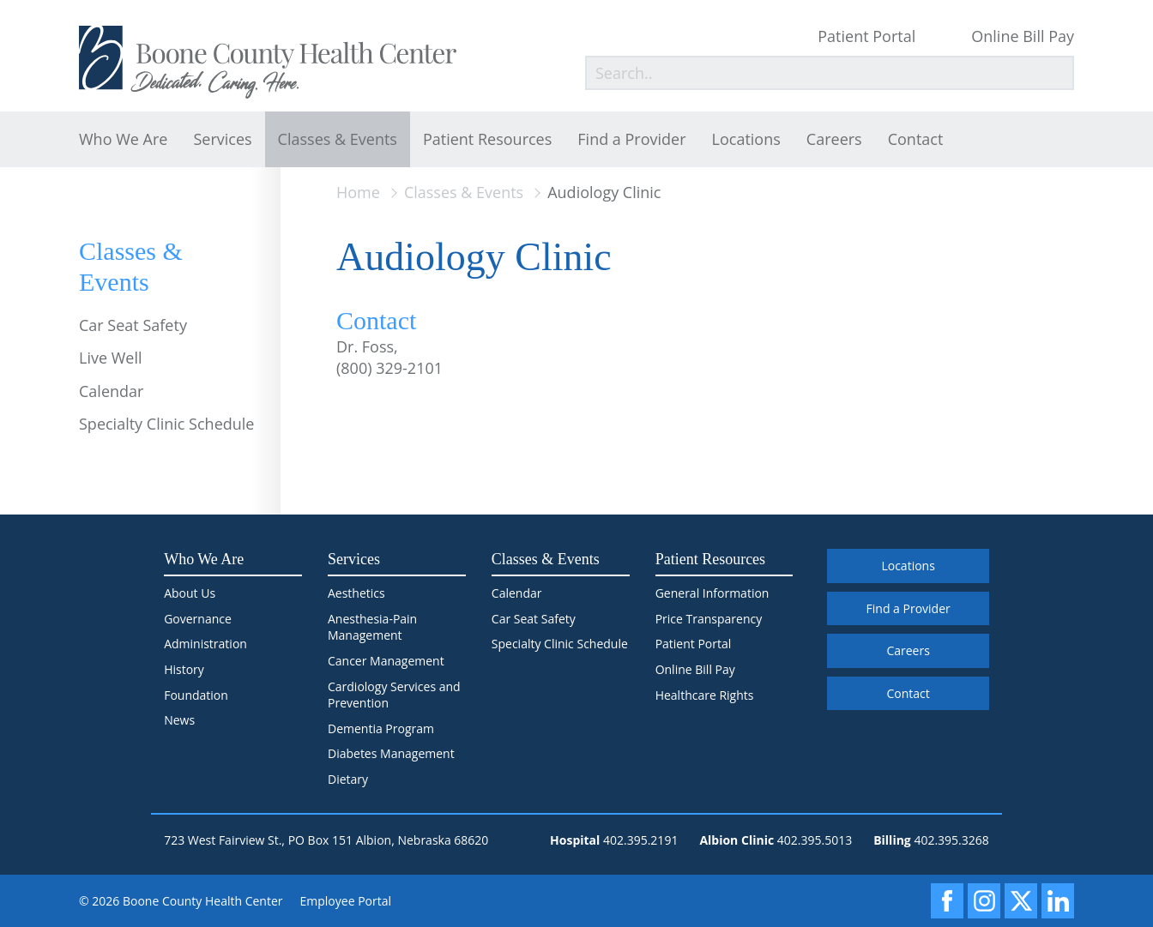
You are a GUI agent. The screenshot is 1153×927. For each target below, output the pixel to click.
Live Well (110, 357)
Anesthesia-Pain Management (372, 627)
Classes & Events (337, 139)
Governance (198, 619)
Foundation (196, 695)
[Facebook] (947, 900)
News (179, 720)
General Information (712, 593)
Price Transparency (709, 619)
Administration (205, 643)
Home (358, 192)
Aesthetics (356, 593)
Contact (916, 139)
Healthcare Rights (704, 695)
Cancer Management (386, 661)
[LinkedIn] (1057, 900)
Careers (834, 139)
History (184, 669)
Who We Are (123, 139)
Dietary (348, 779)
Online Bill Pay (1022, 36)
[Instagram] (984, 900)
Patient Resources (487, 139)
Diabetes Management (391, 753)
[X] (1021, 900)
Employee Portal (346, 901)
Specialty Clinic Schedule (166, 423)
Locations (746, 139)
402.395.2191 (640, 840)
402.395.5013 (814, 840)
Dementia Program (381, 728)
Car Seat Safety (133, 325)
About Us (189, 593)
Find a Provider (631, 139)
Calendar (111, 391)
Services (222, 139)
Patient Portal (866, 36)
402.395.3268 (951, 840)
